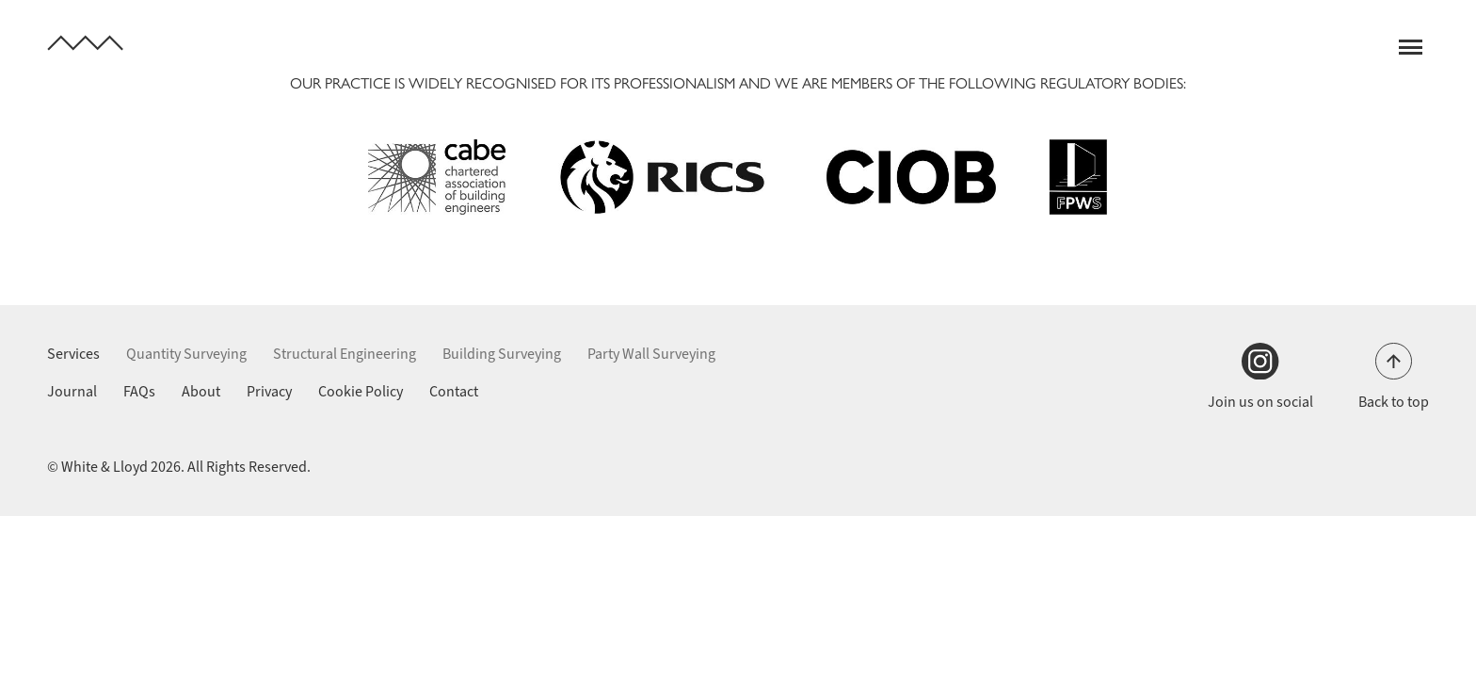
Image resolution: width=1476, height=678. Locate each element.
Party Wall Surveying (651, 353)
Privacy (269, 391)
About (201, 391)
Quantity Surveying (186, 353)
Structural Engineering (344, 353)
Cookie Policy (360, 391)
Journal (72, 391)
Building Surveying (501, 353)
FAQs (139, 391)
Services (73, 353)
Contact (453, 391)
